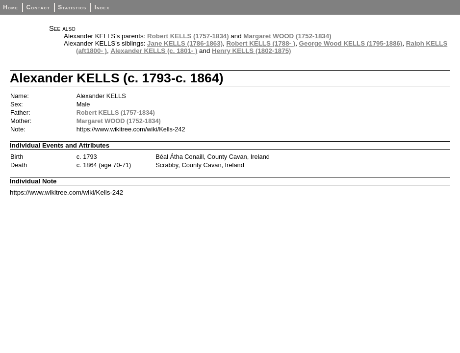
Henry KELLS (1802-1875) (251, 50)
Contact (38, 7)
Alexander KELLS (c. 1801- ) (153, 50)
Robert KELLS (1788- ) (260, 43)
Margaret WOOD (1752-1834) (287, 36)
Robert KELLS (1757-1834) (188, 36)
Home (10, 7)
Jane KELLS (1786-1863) (185, 43)
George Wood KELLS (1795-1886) (351, 43)
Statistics (72, 7)
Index (102, 7)
